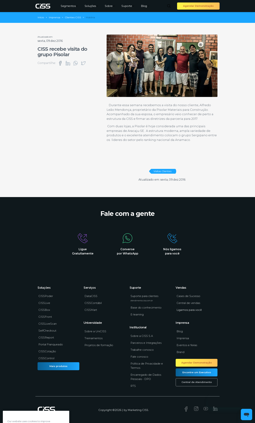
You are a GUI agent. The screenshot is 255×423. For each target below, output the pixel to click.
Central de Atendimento (197, 382)
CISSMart (90, 310)
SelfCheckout (47, 330)
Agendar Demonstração (198, 5)
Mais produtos (58, 366)
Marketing (134, 410)
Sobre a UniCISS (95, 331)
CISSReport (46, 337)
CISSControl (46, 358)
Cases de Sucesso (188, 296)
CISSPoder (45, 296)
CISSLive (44, 303)
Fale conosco (139, 356)
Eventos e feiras (187, 345)
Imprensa (183, 338)
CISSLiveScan (47, 323)
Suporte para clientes (144, 298)
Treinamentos (93, 338)
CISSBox (44, 310)
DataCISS (90, 296)
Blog (145, 6)
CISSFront (45, 316)
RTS (133, 386)
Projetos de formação (98, 345)
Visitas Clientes (162, 171)
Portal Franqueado (50, 344)
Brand (180, 352)
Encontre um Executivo (196, 372)
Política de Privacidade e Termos (147, 365)
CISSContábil (93, 303)
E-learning (137, 314)
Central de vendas (188, 303)
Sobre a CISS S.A (142, 336)
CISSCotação (47, 351)
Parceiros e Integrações (146, 342)
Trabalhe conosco (142, 349)
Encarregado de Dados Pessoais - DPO (146, 377)
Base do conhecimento (146, 307)
